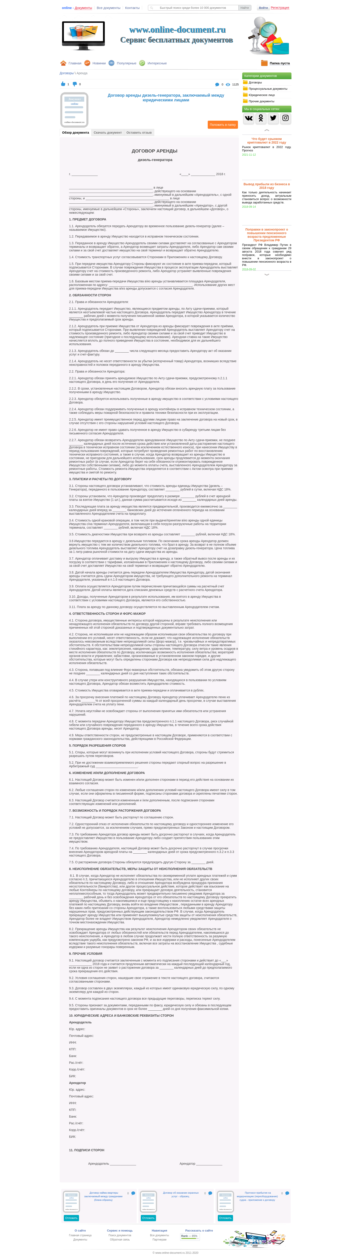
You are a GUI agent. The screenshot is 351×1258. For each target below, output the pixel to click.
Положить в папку (222, 124)
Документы (80, 1239)
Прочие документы (258, 101)
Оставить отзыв (139, 132)
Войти (263, 7)
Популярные (126, 63)
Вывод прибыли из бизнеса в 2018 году (267, 186)
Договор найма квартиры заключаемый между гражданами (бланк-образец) (103, 1196)
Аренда (82, 73)
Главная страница (80, 1235)
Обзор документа (75, 132)
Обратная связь (120, 1239)
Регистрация (280, 7)
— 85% (189, 1236)
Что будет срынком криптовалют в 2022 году (266, 140)
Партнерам (159, 1239)
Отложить (71, 1218)
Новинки (99, 63)
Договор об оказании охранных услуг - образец (181, 1194)
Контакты (132, 8)
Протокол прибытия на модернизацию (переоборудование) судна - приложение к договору (257, 1196)
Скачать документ (108, 132)
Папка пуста (280, 63)
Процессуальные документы (265, 88)
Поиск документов (120, 1235)
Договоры (252, 82)
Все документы (108, 8)
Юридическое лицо (259, 95)
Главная (75, 63)
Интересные (157, 63)
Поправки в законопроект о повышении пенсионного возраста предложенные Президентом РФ (266, 235)
